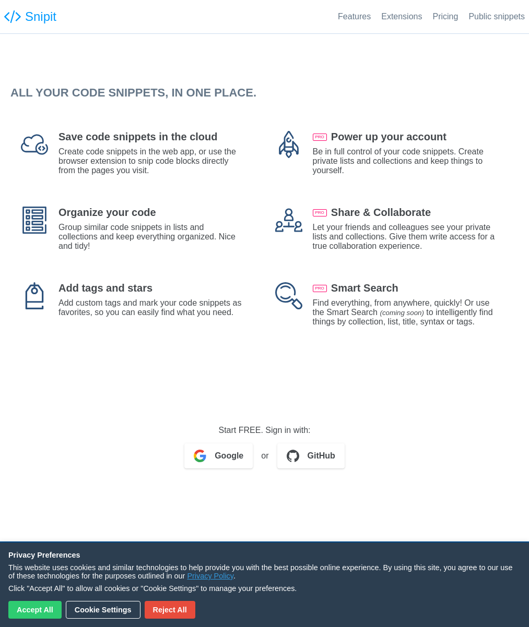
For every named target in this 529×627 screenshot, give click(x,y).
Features (354, 16)
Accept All (35, 610)
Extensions (401, 16)
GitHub (311, 456)
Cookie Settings (103, 610)
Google (218, 456)
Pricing (445, 16)
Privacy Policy (210, 576)
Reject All (170, 610)
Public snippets (496, 16)
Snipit (30, 16)
